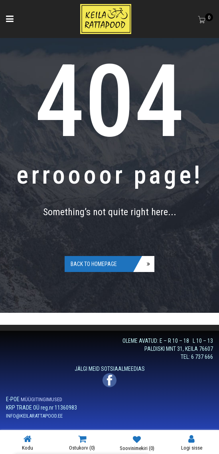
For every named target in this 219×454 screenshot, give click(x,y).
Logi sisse (191, 442)
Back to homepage (94, 264)
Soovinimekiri (137, 442)
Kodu (27, 442)
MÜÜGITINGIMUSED (41, 399)
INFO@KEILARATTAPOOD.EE (34, 416)
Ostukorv (82, 442)
